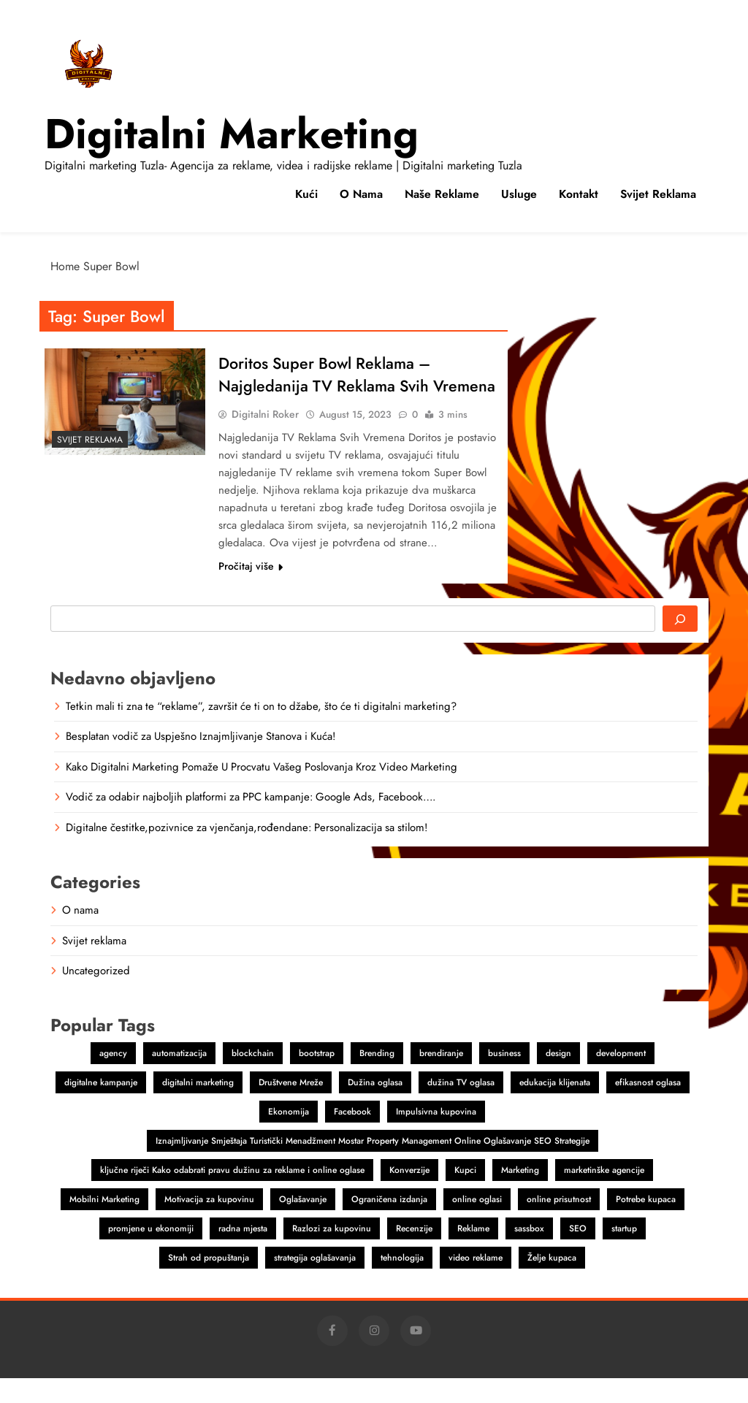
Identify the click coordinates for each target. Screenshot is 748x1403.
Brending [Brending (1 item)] (376, 1078)
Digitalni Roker (265, 439)
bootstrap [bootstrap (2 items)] (317, 1078)
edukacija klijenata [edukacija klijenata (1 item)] (554, 1107)
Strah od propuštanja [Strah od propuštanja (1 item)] (208, 1282)
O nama (361, 194)
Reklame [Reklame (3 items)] (473, 1253)
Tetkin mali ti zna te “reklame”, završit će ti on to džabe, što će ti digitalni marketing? (261, 731)
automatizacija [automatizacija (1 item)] (179, 1078)
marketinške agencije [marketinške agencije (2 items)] (604, 1194)
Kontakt (578, 194)
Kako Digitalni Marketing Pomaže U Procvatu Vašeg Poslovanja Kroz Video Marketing (261, 792)
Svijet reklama (658, 194)
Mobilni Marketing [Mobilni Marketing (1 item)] (104, 1224)
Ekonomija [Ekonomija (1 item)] (288, 1136)
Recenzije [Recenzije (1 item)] (414, 1253)
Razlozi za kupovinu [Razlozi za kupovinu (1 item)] (331, 1253)
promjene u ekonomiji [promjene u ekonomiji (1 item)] (151, 1253)
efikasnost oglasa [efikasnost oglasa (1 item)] (648, 1107)
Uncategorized (96, 995)
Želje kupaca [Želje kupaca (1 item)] (551, 1282)
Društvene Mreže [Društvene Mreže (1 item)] (291, 1107)
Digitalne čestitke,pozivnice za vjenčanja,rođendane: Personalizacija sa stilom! (246, 852)
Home (65, 266)
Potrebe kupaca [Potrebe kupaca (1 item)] (646, 1224)
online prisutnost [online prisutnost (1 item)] (559, 1224)
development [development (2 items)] (621, 1078)
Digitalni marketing (232, 134)
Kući (306, 194)
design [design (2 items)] (558, 1078)
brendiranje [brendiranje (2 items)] (441, 1078)
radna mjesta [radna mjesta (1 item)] (242, 1253)
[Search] (680, 643)
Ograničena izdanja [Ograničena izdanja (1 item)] (389, 1224)
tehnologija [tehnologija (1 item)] (402, 1282)
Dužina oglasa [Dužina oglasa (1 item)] (375, 1107)
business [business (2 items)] (504, 1078)
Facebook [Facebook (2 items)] (352, 1136)
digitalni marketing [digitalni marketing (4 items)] (198, 1107)
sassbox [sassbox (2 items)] (529, 1253)
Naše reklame (442, 194)
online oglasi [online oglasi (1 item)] (477, 1224)
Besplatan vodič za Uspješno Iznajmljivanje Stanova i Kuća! (200, 761)
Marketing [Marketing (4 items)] (520, 1194)
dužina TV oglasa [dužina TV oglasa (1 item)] (461, 1107)
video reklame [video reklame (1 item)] (476, 1282)
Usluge (519, 194)
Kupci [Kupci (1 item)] (465, 1194)
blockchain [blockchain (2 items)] (253, 1078)
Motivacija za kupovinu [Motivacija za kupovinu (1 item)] (209, 1224)
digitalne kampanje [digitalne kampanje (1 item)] (100, 1107)
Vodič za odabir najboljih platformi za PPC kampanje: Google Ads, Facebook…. (250, 822)
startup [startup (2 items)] (624, 1253)
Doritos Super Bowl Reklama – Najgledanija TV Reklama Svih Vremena (327, 387)
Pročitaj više (250, 591)
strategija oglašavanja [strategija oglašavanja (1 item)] (315, 1282)
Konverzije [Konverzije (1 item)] (409, 1194)
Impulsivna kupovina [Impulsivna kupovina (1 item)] (436, 1136)
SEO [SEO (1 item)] (578, 1253)
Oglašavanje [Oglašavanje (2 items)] (303, 1224)
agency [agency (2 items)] (113, 1078)
